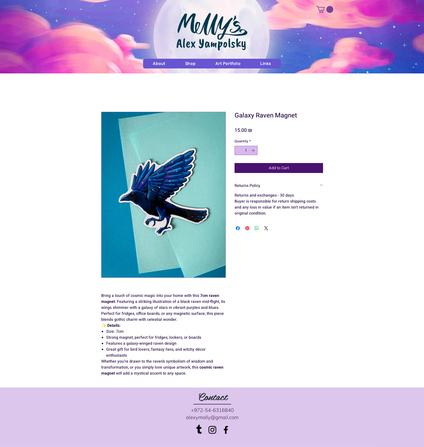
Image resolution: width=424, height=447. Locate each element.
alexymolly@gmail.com (212, 417)
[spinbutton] (246, 150)
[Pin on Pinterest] (247, 228)
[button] (324, 9)
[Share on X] (266, 228)
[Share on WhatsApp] (257, 228)
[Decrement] (238, 150)
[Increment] (254, 150)
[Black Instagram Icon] (212, 430)
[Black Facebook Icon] (226, 430)
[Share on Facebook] (238, 228)
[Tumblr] (199, 430)
